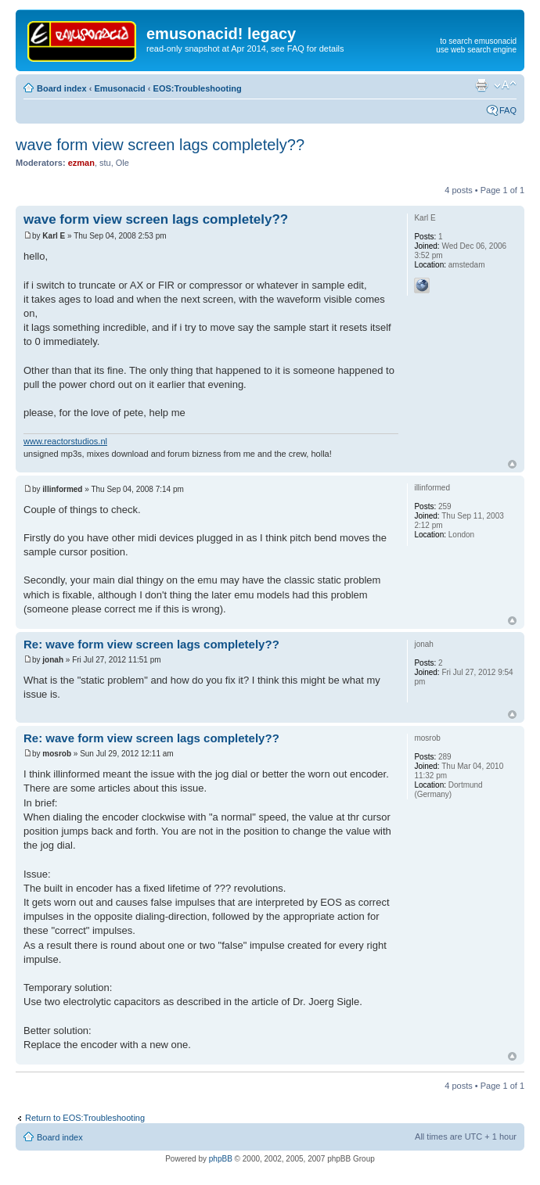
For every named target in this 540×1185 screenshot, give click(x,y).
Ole (122, 162)
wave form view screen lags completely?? (160, 144)
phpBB (220, 1158)
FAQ (508, 110)
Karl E (53, 236)
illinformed (62, 489)
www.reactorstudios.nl (65, 441)
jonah (52, 659)
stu (105, 162)
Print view (481, 85)
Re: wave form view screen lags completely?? (151, 644)
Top (512, 464)
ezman (81, 162)
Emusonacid (119, 88)
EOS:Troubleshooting (197, 88)
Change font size (505, 85)
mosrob (56, 753)
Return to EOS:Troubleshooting (85, 1117)
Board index (62, 88)
